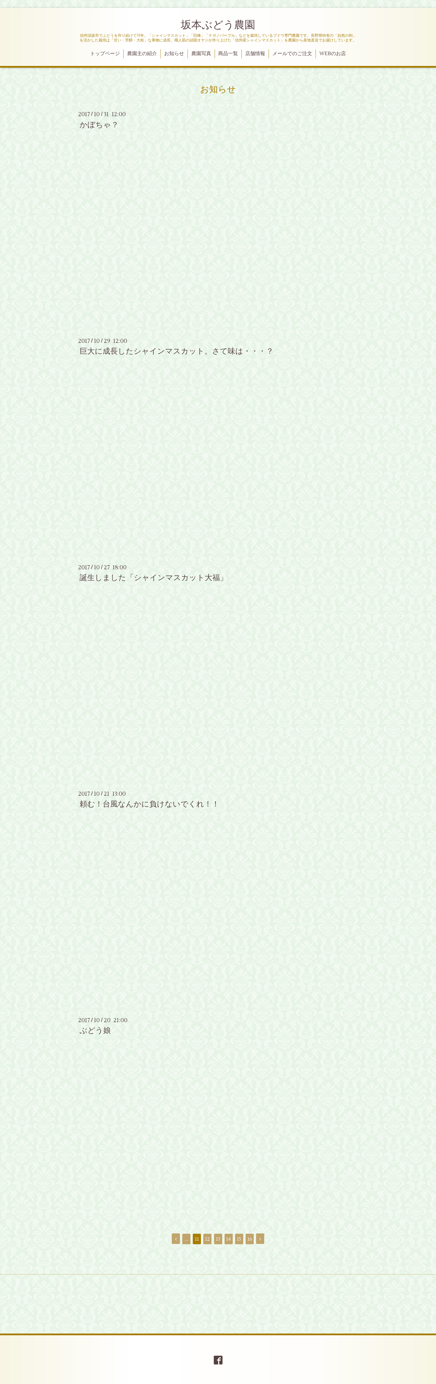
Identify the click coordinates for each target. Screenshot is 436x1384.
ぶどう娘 (95, 1031)
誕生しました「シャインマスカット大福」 (153, 578)
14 (228, 1239)
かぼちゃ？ (99, 125)
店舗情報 (255, 53)
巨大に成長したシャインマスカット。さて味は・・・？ (177, 351)
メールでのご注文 (292, 53)
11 (197, 1239)
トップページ (105, 53)
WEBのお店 (332, 53)
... (186, 1239)
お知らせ (174, 53)
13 (218, 1239)
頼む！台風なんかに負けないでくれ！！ (149, 804)
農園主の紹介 (142, 53)
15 (239, 1239)
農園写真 (201, 53)
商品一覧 (228, 53)
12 (207, 1239)
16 (249, 1239)
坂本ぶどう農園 (218, 25)
